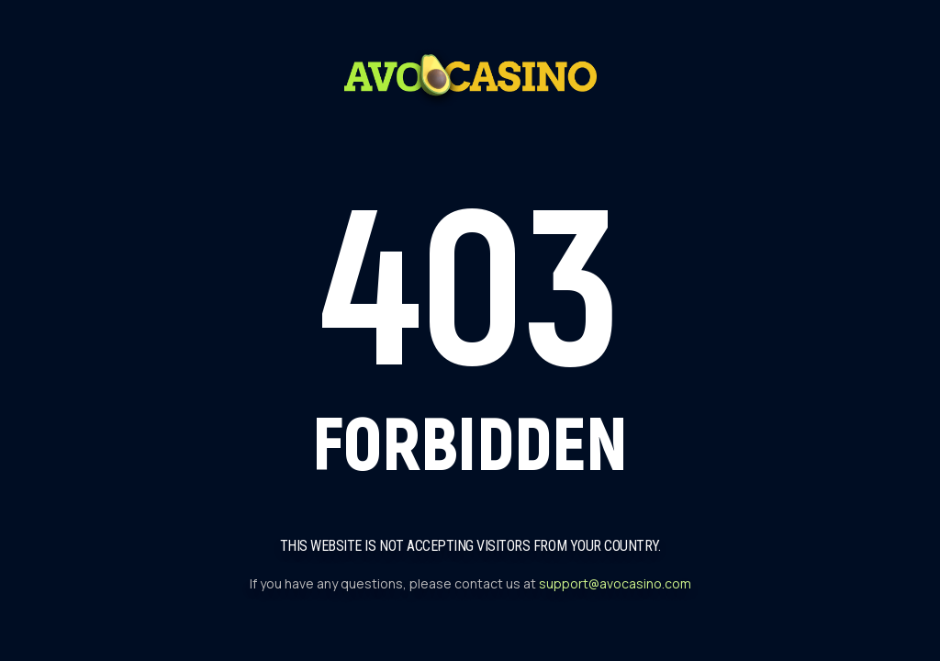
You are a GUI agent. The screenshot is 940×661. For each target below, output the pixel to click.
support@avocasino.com (615, 583)
